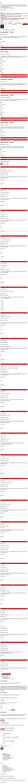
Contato (20, 4)
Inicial (1, 4)
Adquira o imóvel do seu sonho (16, 718)
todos (1, 163)
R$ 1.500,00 (2, 90)
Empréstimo (12, 728)
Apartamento (9, 14)
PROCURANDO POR (6, 675)
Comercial (16, 14)
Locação (6, 163)
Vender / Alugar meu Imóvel (5, 5)
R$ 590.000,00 (3, 137)
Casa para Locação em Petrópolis (12, 688)
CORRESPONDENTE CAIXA (8, 678)
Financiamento (21, 5)
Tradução (2, 9)
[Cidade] (18, 23)
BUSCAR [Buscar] (25, 24)
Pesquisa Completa (14, 5)
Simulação (7, 728)
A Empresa (24, 4)
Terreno (19, 14)
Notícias (25, 5)
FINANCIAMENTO (6, 677)
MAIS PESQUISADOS (6, 674)
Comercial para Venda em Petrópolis (11, 689)
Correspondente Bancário (5, 6)
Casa (13, 14)
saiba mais (3, 720)
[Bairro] (26, 23)
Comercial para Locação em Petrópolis (11, 687)
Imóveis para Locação (15, 4)
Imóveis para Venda (6, 4)
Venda (4, 163)
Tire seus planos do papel (5, 718)
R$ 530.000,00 (3, 118)
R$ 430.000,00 (3, 47)
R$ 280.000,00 (3, 157)
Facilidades (2, 728)
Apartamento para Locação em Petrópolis (8, 686)
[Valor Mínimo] (5, 24)
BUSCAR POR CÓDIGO (2, 26)
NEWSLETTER (5, 676)
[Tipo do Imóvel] (3, 23)
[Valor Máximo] (16, 24)
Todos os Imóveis (3, 14)
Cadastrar (13, 709)
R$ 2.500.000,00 (3, 74)
